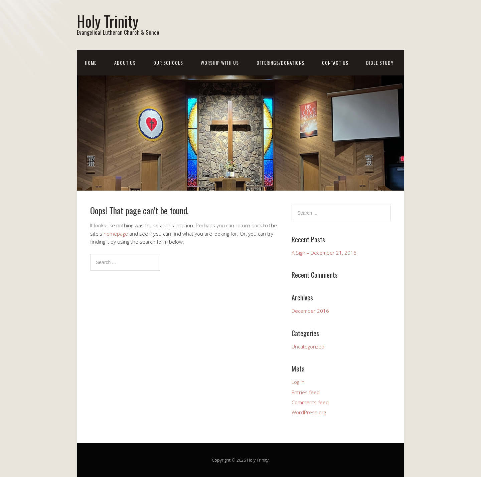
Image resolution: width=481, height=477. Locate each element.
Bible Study (379, 62)
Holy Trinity (107, 21)
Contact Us (335, 62)
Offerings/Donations (280, 62)
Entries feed (306, 392)
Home (91, 62)
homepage (116, 233)
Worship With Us (220, 62)
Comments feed (310, 402)
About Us (125, 62)
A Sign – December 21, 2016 (324, 252)
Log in (298, 382)
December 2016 (310, 310)
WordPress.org (309, 412)
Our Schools (168, 62)
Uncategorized (308, 346)
